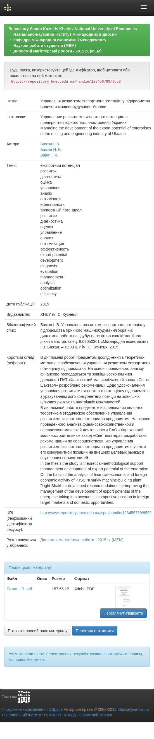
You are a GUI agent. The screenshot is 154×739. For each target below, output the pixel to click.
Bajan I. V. (49, 155)
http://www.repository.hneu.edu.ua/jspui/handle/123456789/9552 (95, 513)
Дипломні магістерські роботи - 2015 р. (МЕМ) (57, 51)
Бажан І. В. (50, 144)
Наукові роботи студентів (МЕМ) (44, 45)
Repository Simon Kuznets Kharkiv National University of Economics (72, 29)
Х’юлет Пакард (62, 715)
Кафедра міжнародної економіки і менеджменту (59, 40)
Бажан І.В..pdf (19, 589)
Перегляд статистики (95, 631)
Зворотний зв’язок (95, 715)
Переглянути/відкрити (123, 613)
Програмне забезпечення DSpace (32, 709)
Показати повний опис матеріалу (37, 631)
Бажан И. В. (51, 149)
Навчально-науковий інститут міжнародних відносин (65, 34)
